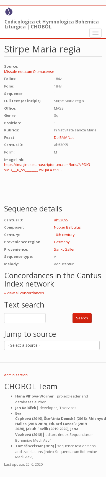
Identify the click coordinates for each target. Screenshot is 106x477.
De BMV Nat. (64, 137)
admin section (16, 374)
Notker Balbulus (67, 227)
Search (82, 318)
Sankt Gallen (65, 249)
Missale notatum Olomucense (29, 71)
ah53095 (61, 220)
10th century (64, 234)
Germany (62, 241)
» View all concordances (24, 292)
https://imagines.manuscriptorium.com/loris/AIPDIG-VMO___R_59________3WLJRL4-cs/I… (47, 167)
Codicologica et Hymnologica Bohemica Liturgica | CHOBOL (51, 22)
